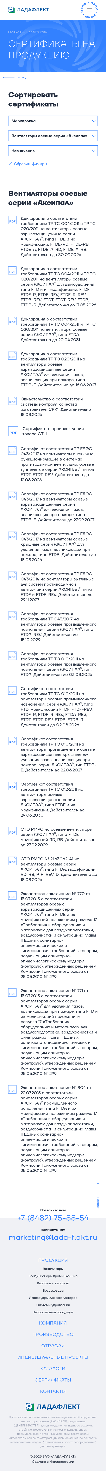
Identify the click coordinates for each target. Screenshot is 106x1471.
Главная (14, 32)
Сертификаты (53, 1380)
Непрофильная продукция (53, 1312)
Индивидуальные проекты (53, 1357)
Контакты (53, 1391)
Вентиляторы (53, 1269)
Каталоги (52, 1369)
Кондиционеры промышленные (53, 1276)
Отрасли (53, 1346)
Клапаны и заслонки (53, 1283)
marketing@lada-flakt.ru (53, 1237)
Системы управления (53, 1305)
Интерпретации (61, 1462)
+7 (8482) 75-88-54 (53, 1218)
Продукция (53, 1260)
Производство (53, 1334)
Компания (53, 1323)
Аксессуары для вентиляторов (53, 1298)
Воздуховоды (53, 1290)
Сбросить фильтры (30, 164)
